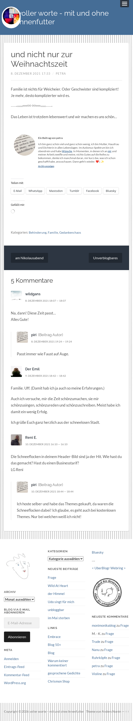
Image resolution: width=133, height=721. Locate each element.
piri (34, 335)
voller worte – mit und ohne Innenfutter (56, 712)
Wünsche (67, 151)
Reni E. (31, 438)
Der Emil (32, 369)
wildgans (33, 294)
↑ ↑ (127, 712)
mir (111, 151)
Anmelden (11, 659)
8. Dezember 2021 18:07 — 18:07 (48, 301)
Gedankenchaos (72, 233)
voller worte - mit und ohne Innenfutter (65, 18)
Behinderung (38, 233)
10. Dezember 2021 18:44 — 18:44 (55, 492)
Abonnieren (17, 637)
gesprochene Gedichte (64, 673)
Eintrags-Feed (14, 667)
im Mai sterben (59, 618)
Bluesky (98, 553)
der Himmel (56, 594)
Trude (96, 642)
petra (61, 74)
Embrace (54, 637)
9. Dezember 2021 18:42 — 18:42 (48, 376)
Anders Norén (111, 712)
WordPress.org (15, 683)
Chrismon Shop (58, 681)
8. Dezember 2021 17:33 (30, 74)
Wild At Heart (58, 586)
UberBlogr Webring (108, 568)
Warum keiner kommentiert (58, 663)
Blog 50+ (54, 645)
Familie (54, 233)
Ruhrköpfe (99, 658)
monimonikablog (104, 626)
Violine (97, 674)
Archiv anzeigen (47, 166)
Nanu (96, 650)
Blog (51, 653)
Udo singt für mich (61, 602)
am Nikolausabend (29, 258)
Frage (52, 578)
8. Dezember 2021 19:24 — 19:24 (54, 342)
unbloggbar (56, 610)
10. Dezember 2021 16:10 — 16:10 (49, 444)
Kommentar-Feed (16, 675)
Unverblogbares (105, 258)
